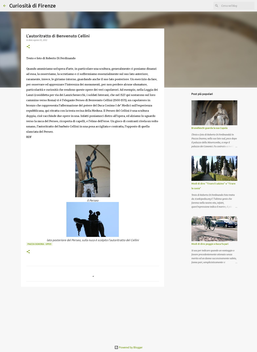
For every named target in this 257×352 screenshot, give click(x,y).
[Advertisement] (93, 315)
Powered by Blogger (128, 347)
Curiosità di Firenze (32, 6)
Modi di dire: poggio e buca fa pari (209, 244)
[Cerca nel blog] (237, 6)
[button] (28, 47)
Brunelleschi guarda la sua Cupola (209, 128)
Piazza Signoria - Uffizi (39, 244)
